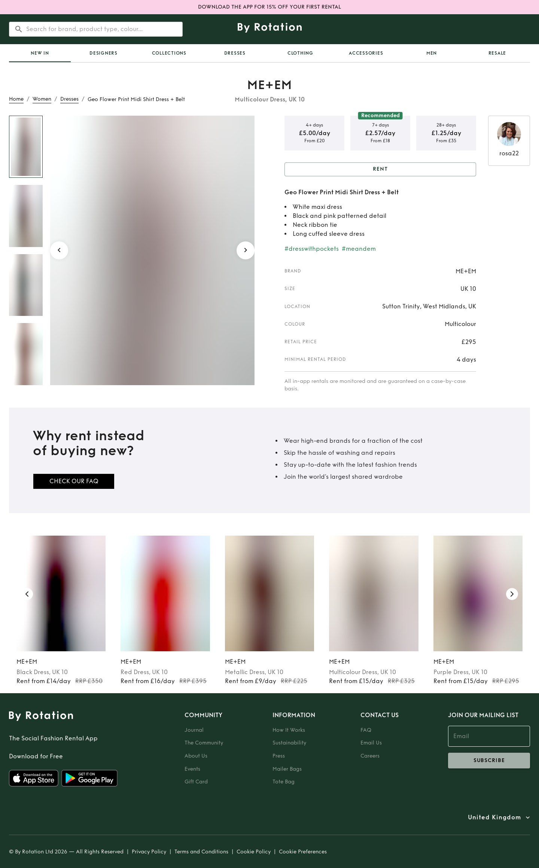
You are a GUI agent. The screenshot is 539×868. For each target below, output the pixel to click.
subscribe (489, 760)
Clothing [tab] (300, 53)
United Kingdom (494, 817)
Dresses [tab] (235, 53)
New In (40, 53)
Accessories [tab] (366, 53)
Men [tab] (431, 53)
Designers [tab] (103, 53)
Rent (380, 169)
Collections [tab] (169, 53)
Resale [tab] (497, 53)
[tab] (40, 53)
